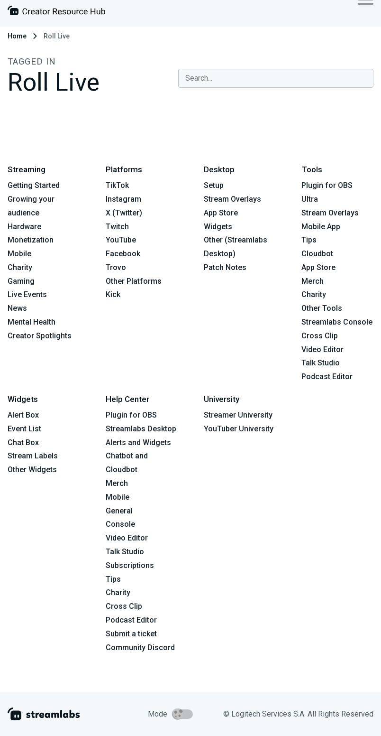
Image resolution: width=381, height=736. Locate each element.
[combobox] (275, 78)
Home (17, 36)
